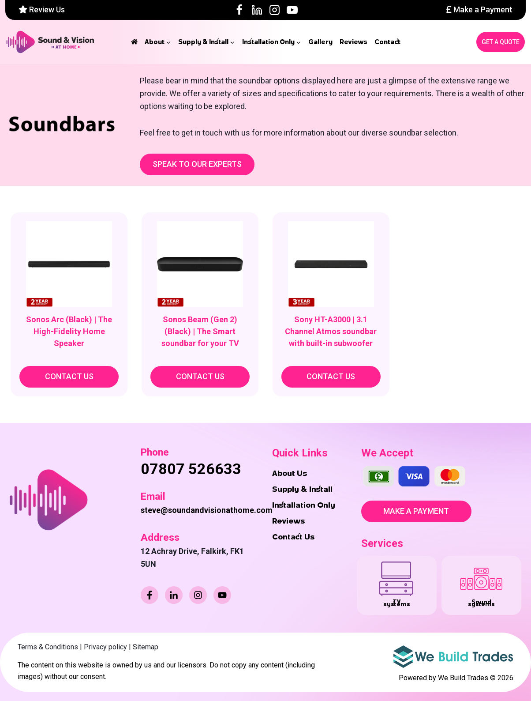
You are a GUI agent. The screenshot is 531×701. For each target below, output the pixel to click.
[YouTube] (292, 9)
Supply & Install (302, 489)
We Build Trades (463, 678)
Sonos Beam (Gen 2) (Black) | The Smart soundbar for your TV (200, 331)
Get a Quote (501, 41)
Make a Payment (479, 9)
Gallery (320, 41)
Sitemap (145, 647)
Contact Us (293, 536)
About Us (289, 473)
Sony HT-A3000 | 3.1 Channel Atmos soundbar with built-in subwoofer (331, 331)
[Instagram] (274, 9)
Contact (387, 41)
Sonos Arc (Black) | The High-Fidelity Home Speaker (69, 331)
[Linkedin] (256, 9)
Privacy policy (105, 647)
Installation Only (303, 505)
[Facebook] (239, 9)
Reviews (353, 41)
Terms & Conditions (48, 647)
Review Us (42, 9)
